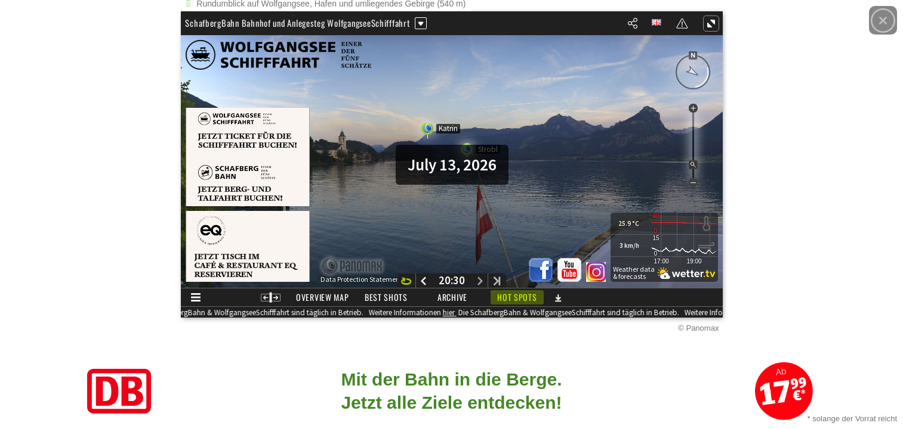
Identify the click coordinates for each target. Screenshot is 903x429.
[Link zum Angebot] (451, 391)
